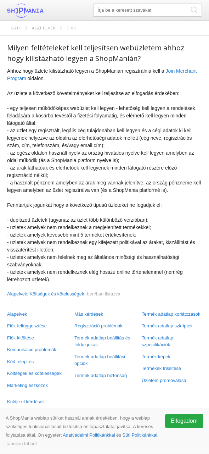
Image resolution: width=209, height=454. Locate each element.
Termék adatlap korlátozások (171, 314)
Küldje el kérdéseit (26, 401)
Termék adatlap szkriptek (167, 325)
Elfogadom (184, 421)
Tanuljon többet (21, 443)
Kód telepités (20, 361)
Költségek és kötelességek (34, 373)
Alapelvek (44, 28)
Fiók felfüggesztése (27, 325)
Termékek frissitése (161, 368)
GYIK (16, 28)
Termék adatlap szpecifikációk (157, 341)
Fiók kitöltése (20, 337)
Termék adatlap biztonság (100, 375)
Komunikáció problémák (31, 349)
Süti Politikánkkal (140, 435)
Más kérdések (88, 314)
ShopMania (42, 11)
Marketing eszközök (27, 385)
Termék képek (156, 356)
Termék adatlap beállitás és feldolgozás (102, 341)
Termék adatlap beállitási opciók (99, 360)
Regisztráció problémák (98, 325)
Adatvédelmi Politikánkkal (89, 435)
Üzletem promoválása (164, 380)
